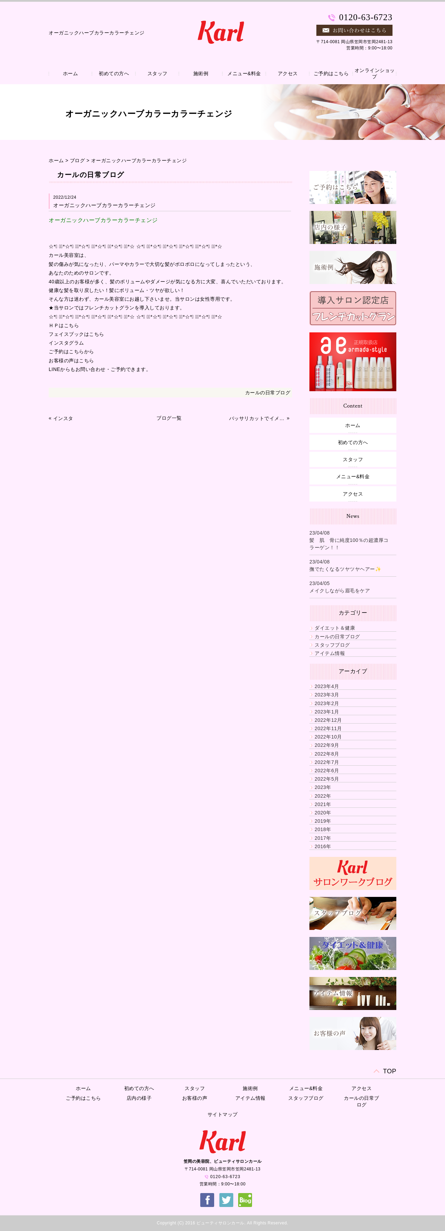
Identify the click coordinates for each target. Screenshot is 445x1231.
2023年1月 (327, 712)
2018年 (323, 829)
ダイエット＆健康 (335, 628)
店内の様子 (139, 1098)
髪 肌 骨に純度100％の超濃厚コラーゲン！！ (349, 543)
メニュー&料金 (244, 73)
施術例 (201, 73)
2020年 (323, 812)
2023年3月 (327, 694)
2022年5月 (327, 779)
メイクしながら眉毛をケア (339, 590)
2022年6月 (327, 770)
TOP (389, 1071)
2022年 (323, 796)
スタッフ (157, 73)
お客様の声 (195, 1098)
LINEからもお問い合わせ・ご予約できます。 (100, 369)
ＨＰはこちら (64, 325)
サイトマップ (223, 1114)
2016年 (323, 846)
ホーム (70, 73)
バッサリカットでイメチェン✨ (257, 418)
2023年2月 (327, 703)
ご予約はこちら (331, 73)
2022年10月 (328, 737)
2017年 (323, 838)
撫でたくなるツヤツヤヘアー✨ (345, 569)
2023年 (323, 787)
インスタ (63, 418)
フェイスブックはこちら (76, 334)
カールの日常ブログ (268, 392)
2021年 (323, 804)
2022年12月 (328, 720)
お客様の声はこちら (71, 360)
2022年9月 (327, 745)
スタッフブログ (332, 645)
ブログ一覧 (169, 418)
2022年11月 (328, 728)
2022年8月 (327, 754)
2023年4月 (327, 686)
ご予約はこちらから (71, 351)
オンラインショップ (375, 73)
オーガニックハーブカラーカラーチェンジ (139, 160)
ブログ (77, 160)
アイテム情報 (330, 653)
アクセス (288, 73)
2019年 (323, 821)
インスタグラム (66, 343)
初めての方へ (114, 73)
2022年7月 (327, 762)
